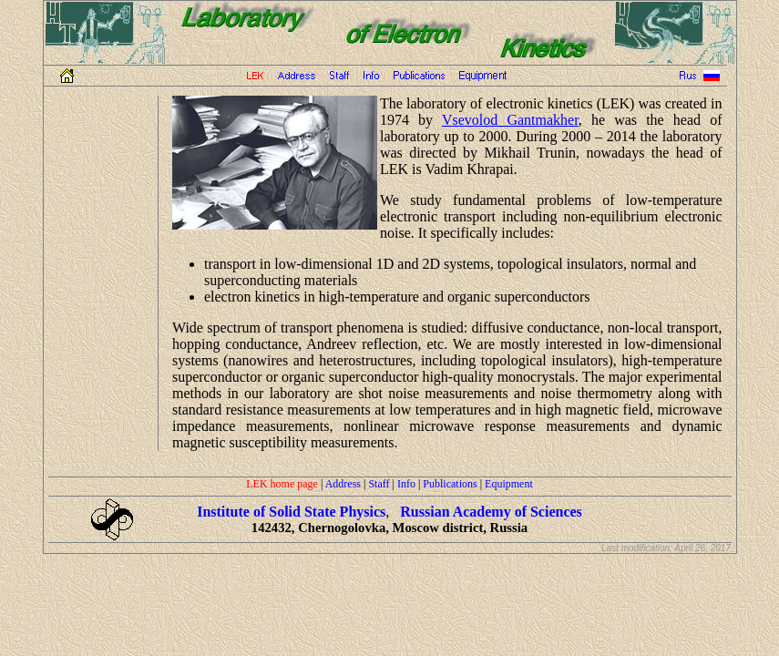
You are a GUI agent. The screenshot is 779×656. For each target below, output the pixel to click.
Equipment (509, 483)
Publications (450, 483)
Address (343, 483)
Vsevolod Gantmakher (510, 120)
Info (406, 483)
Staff (378, 483)
